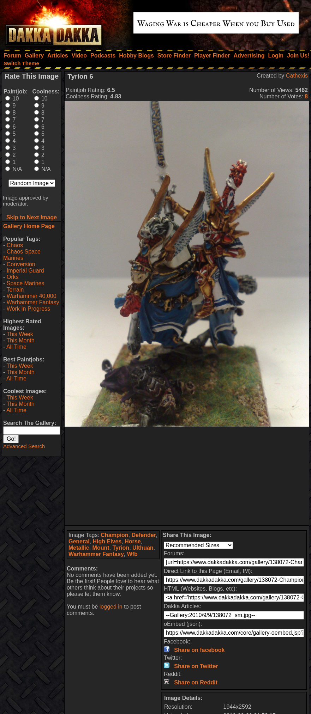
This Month (20, 340)
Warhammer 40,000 (31, 296)
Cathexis (297, 76)
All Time (16, 347)
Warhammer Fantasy (33, 302)
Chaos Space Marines (22, 255)
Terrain (15, 290)
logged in (111, 607)
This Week (19, 334)
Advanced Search (24, 446)
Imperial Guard (25, 271)
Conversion (21, 264)
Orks (13, 277)
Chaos (15, 245)
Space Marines (25, 283)
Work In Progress (28, 309)
